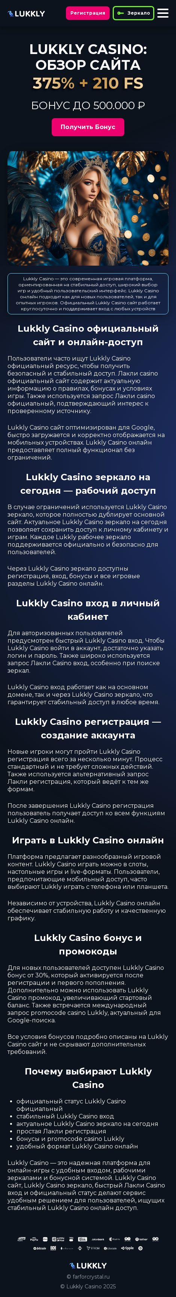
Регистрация (87, 13)
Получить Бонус (88, 127)
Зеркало (133, 13)
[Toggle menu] (163, 13)
